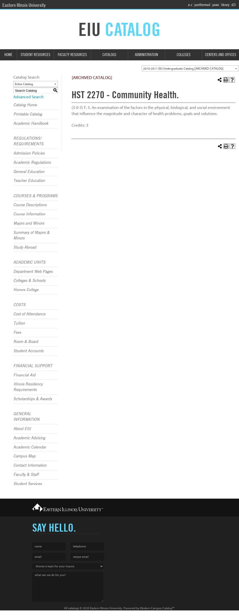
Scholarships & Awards (32, 399)
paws (215, 5)
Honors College (26, 289)
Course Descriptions (30, 205)
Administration (146, 54)
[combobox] (190, 68)
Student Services (27, 483)
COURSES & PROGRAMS (35, 196)
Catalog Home (25, 105)
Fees (17, 332)
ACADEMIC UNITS (29, 262)
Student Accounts (28, 351)
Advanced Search (28, 97)
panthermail (202, 5)
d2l (233, 5)
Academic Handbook (30, 123)
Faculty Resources (72, 54)
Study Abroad (24, 247)
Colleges (183, 54)
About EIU (22, 428)
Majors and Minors (28, 223)
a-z (190, 5)
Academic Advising (29, 438)
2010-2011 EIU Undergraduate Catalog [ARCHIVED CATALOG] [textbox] (183, 68)
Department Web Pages (33, 271)
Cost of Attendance (29, 314)
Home (8, 54)
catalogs (73, 608)
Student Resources (35, 54)
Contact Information (30, 465)
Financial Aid (24, 375)
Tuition (19, 323)
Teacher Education (29, 180)
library (225, 5)
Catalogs (109, 54)
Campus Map (24, 456)
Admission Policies (29, 153)
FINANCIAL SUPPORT (32, 366)
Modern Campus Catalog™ (157, 608)
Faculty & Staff (26, 474)
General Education (28, 171)
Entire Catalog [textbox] (24, 84)
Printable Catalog (27, 114)
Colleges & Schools (29, 280)
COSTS (19, 304)
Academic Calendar (29, 447)
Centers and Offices (220, 54)
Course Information (29, 214)
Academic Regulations (32, 162)
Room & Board (25, 341)
